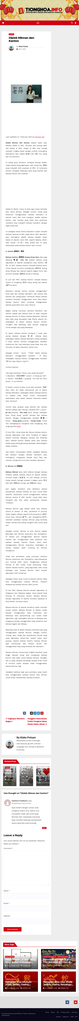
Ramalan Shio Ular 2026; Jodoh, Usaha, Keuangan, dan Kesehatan (58, 984)
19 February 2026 (51, 965)
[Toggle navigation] (37, 22)
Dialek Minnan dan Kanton (21, 39)
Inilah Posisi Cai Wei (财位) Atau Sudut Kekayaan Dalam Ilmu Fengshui (20, 962)
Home (47, 1012)
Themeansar (5, 1015)
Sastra (11, 34)
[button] (72, 23)
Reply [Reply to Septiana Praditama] (44, 828)
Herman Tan (40, 137)
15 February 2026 (51, 988)
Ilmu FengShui (10, 956)
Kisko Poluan (23, 46)
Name (7, 891)
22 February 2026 (13, 965)
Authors (58, 1017)
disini (19, 426)
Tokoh (7, 767)
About (53, 1012)
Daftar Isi (66, 1017)
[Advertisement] (26, 69)
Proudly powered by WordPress (12, 1013)
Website (7, 916)
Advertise (74, 1012)
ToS (58, 1012)
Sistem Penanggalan (50, 956)
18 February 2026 (13, 988)
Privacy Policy (65, 1012)
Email (7, 903)
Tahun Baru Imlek (63, 956)
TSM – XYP (74, 1017)
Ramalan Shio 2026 (11, 979)
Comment (8, 848)
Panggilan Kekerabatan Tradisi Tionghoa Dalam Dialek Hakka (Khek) (37, 721)
